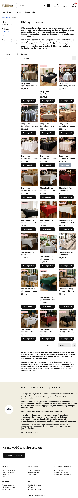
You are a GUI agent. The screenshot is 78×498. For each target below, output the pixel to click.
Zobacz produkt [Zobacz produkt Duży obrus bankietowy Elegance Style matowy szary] (28, 197)
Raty (3, 476)
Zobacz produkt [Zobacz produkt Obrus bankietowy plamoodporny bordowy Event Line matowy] (66, 197)
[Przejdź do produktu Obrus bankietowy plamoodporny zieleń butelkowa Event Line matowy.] (48, 282)
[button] (48, 5)
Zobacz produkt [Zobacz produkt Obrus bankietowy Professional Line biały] (28, 339)
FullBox (7, 54)
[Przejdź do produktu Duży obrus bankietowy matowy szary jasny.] (29, 113)
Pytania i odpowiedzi (8, 472)
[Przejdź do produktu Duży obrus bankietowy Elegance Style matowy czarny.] (48, 145)
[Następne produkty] (64, 345)
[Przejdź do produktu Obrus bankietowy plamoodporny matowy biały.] (48, 244)
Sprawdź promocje (14, 455)
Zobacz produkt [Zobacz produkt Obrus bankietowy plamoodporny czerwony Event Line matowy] (47, 229)
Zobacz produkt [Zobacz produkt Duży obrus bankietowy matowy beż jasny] (28, 101)
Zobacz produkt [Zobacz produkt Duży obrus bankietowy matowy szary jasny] (28, 133)
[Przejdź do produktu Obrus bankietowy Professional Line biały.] (29, 319)
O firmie (30, 487)
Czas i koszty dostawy (61, 472)
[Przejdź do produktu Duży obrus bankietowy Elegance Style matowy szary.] (29, 177)
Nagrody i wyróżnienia (35, 489)
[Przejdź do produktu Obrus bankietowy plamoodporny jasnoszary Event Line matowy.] (29, 241)
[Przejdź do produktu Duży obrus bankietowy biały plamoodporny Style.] (48, 113)
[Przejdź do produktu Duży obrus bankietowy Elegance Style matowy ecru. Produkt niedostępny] (67, 145)
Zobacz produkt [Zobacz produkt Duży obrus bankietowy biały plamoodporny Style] (47, 133)
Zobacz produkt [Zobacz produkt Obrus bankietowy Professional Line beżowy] (66, 306)
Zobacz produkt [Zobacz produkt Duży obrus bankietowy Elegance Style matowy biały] (28, 165)
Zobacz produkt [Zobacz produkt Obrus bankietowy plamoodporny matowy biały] (47, 266)
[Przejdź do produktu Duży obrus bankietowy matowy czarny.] (48, 77)
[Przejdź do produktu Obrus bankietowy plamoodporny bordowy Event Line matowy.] (67, 177)
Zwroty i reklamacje (8, 470)
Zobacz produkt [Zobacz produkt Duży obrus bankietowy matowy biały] (66, 101)
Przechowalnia (32, 474)
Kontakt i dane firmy (34, 485)
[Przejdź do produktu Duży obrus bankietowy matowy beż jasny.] (29, 73)
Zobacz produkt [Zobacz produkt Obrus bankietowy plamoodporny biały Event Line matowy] (47, 197)
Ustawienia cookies (8, 485)
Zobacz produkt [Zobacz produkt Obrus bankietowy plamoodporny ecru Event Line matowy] (66, 229)
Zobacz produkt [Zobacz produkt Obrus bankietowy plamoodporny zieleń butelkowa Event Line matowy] (47, 306)
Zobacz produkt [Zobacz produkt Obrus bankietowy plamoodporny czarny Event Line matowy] (28, 229)
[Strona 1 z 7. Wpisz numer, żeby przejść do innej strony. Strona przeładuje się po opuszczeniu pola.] (66, 58)
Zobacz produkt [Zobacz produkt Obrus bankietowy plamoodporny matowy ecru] (66, 266)
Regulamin (5, 474)
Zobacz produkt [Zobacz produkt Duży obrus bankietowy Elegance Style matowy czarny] (47, 165)
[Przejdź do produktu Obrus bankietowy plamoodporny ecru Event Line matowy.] (67, 209)
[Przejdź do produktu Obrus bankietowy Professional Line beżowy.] (67, 278)
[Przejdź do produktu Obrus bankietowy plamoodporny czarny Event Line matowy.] (29, 209)
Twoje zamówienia (34, 470)
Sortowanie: (25, 54)
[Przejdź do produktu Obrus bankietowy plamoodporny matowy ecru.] (67, 241)
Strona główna (6, 17)
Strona (63, 58)
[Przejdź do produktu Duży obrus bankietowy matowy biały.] (67, 73)
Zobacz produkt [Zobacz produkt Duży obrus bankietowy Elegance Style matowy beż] (66, 133)
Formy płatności (59, 470)
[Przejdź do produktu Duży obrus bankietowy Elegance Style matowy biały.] (29, 145)
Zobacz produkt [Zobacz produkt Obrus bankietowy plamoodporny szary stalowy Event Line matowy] (28, 306)
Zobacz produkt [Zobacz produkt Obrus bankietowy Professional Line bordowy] (47, 339)
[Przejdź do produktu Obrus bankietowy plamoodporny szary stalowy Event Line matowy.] (29, 278)
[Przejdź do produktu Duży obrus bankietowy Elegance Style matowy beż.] (67, 113)
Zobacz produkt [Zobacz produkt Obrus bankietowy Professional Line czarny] (66, 339)
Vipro (6, 58)
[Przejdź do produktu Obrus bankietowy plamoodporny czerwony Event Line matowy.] (48, 209)
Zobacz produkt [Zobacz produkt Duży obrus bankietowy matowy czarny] (47, 101)
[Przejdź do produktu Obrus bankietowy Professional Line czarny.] (67, 319)
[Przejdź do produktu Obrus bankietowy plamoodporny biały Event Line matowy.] (48, 177)
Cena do (14, 40)
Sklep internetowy (37, 495)
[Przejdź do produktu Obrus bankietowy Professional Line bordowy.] (48, 319)
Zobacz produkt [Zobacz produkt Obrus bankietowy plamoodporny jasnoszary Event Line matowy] (28, 266)
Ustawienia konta (33, 472)
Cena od (4, 40)
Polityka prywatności (8, 487)
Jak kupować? (6, 489)
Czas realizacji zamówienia (62, 474)
